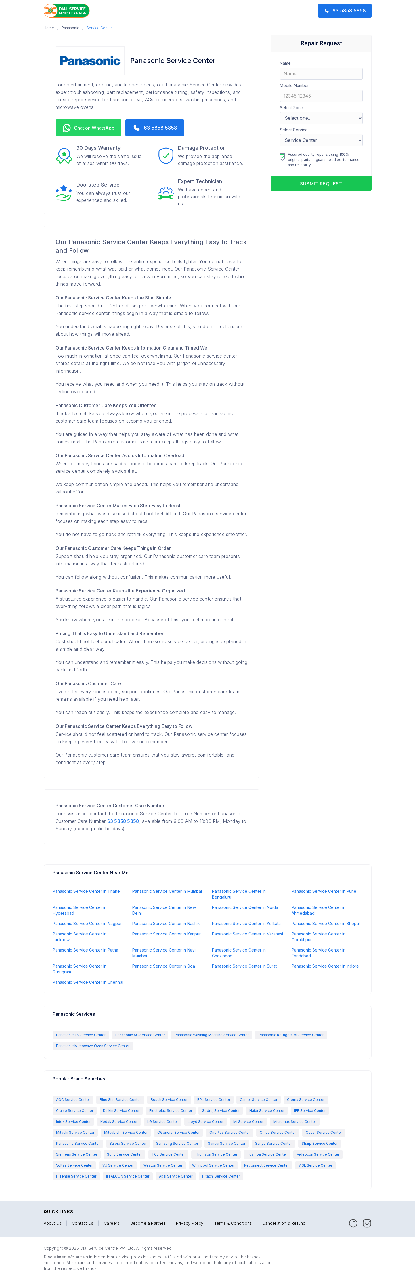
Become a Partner (147, 1223)
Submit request (321, 184)
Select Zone (291, 107)
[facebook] (353, 1223)
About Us (53, 1223)
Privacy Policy (190, 1223)
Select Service (294, 129)
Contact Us (82, 1223)
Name (285, 63)
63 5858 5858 (123, 821)
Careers (111, 1223)
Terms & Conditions (233, 1223)
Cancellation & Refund (283, 1223)
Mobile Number (294, 85)
